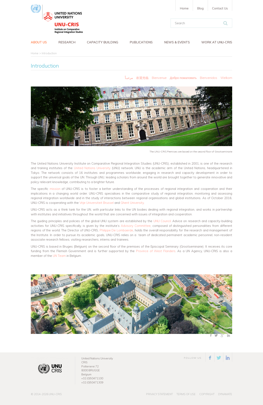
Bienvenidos (208, 78)
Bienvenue (159, 78)
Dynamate (225, 394)
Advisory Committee (136, 226)
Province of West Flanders (155, 251)
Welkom (226, 78)
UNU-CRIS (55, 394)
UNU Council (162, 221)
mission (55, 189)
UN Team (59, 256)
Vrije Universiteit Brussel (97, 203)
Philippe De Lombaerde (116, 230)
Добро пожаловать (183, 78)
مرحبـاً (129, 78)
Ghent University (132, 203)
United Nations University (92, 168)
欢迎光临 (142, 78)
